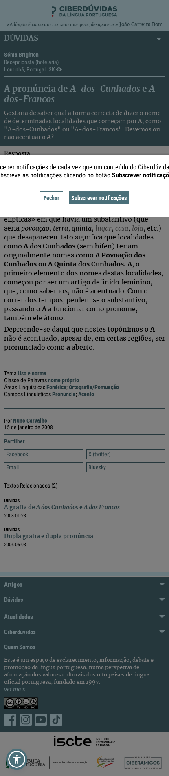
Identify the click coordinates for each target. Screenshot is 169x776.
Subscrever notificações (99, 198)
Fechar (51, 198)
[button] (16, 759)
